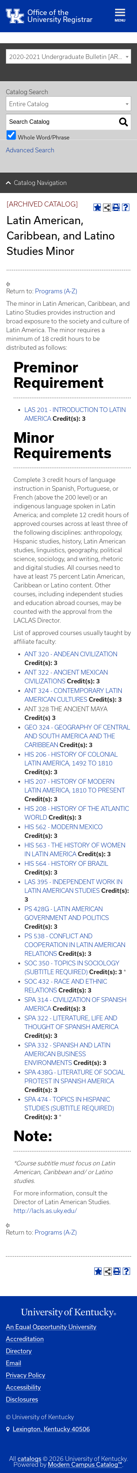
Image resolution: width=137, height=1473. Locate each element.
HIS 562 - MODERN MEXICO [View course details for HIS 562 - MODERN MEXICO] (63, 827)
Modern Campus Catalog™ (85, 1464)
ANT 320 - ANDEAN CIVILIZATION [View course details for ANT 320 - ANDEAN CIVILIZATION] (70, 654)
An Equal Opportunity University (51, 1326)
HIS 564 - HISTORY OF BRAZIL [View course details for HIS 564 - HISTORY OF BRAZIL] (66, 863)
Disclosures (22, 1399)
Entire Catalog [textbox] (29, 104)
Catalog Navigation (40, 182)
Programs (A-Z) (56, 291)
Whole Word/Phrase (43, 137)
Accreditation (25, 1338)
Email (13, 1362)
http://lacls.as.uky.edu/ (45, 1210)
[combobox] (68, 56)
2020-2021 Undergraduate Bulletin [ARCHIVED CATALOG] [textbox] (70, 56)
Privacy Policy (25, 1375)
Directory (19, 1350)
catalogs (29, 1458)
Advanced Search (30, 150)
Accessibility (23, 1387)
